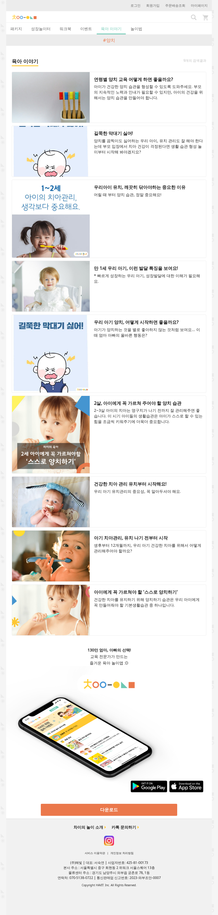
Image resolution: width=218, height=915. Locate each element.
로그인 (136, 5)
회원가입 (153, 5)
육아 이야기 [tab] (111, 28)
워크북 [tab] (65, 28)
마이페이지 (199, 5)
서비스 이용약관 (95, 853)
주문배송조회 (175, 5)
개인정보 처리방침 (122, 853)
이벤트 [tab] (86, 28)
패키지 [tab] (16, 28)
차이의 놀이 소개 (88, 827)
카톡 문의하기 (124, 827)
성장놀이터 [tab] (41, 28)
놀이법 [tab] (136, 28)
